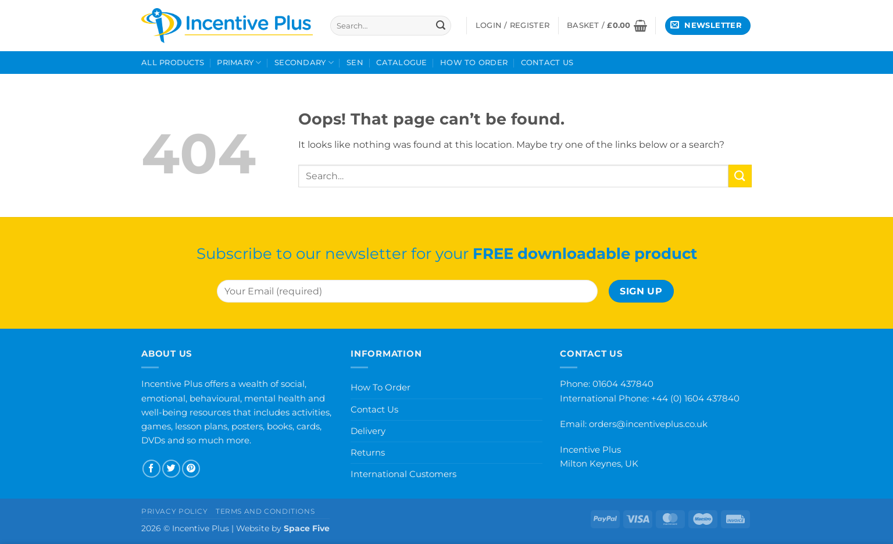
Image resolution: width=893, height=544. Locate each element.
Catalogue (401, 62)
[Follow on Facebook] (151, 469)
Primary (239, 62)
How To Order (474, 62)
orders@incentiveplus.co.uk (648, 423)
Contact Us (547, 62)
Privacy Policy (174, 511)
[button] (607, 25)
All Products (172, 62)
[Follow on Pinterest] (191, 469)
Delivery (368, 430)
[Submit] (441, 25)
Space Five (307, 528)
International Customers (403, 473)
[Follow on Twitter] (171, 469)
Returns (368, 452)
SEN (355, 62)
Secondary (304, 62)
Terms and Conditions (265, 511)
